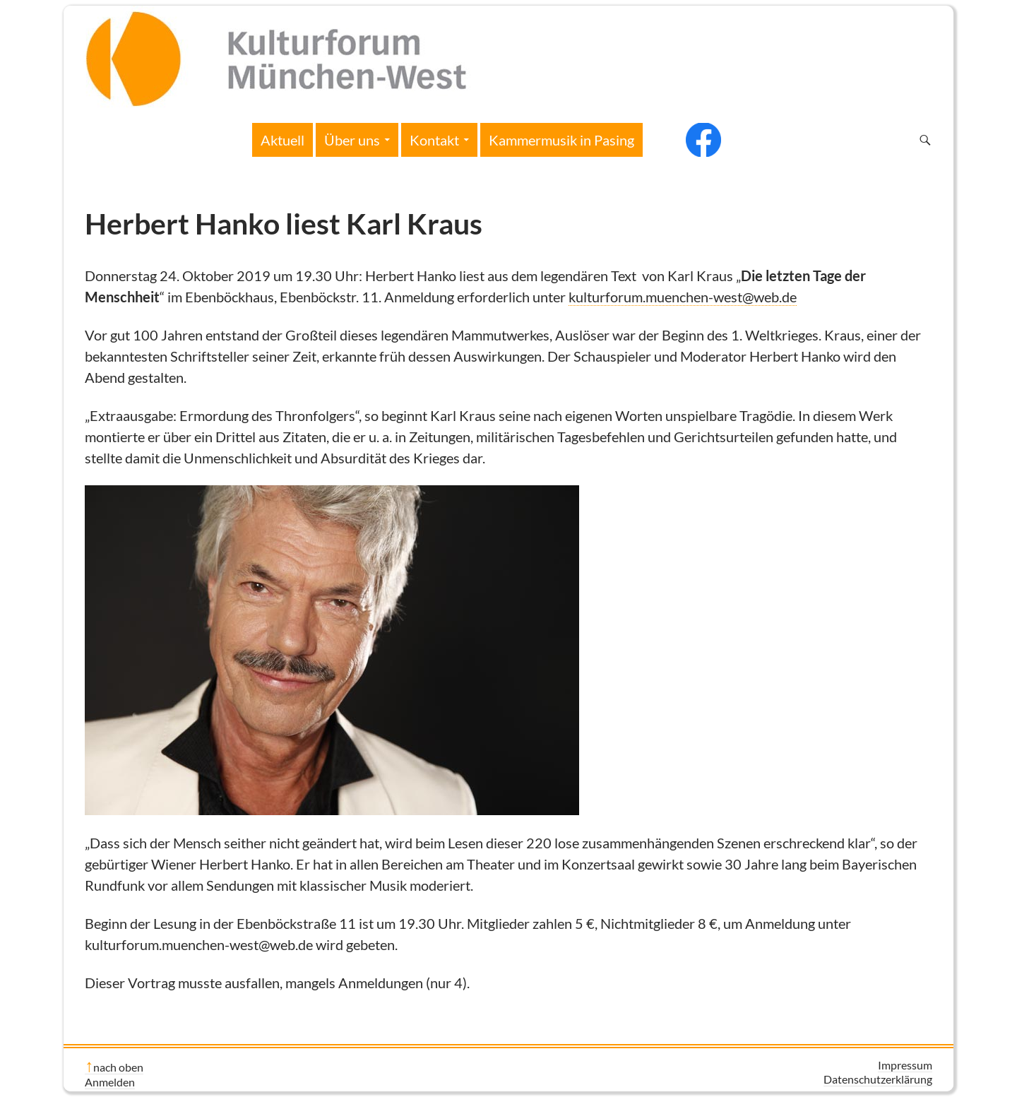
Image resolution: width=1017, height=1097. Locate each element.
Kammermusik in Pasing (561, 139)
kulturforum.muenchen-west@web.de (683, 296)
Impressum (905, 1065)
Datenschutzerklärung (877, 1079)
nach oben (118, 1067)
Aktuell (282, 139)
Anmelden (110, 1082)
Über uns (352, 139)
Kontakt (434, 139)
